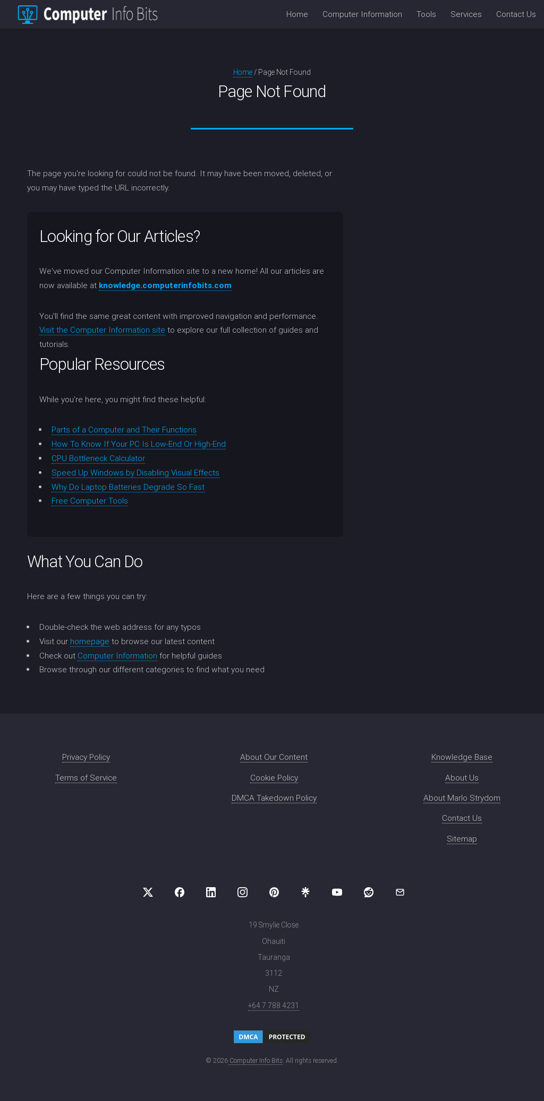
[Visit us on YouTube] (336, 892)
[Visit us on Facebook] (179, 892)
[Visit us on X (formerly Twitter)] (148, 892)
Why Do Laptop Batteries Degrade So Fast (128, 487)
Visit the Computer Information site (102, 330)
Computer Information (362, 14)
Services (466, 14)
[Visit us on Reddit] (368, 892)
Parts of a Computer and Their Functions (124, 429)
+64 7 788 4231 (273, 1005)
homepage (89, 641)
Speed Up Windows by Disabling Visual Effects (135, 472)
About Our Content (274, 757)
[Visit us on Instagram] (242, 892)
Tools (426, 14)
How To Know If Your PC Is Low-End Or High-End (139, 444)
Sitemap (462, 839)
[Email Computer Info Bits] (400, 892)
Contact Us (516, 14)
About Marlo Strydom (461, 798)
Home (297, 14)
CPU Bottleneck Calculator (98, 458)
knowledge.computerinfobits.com (165, 285)
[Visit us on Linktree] (305, 892)
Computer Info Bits (255, 1060)
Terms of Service (86, 778)
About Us (462, 778)
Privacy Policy (86, 757)
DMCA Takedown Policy (274, 798)
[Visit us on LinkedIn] (211, 892)
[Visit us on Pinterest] (274, 892)
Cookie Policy (274, 778)
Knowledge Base (461, 757)
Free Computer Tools (90, 501)
